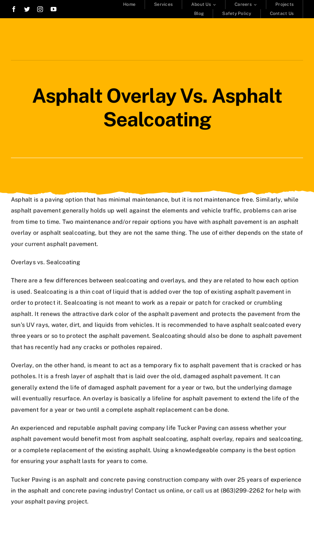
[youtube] (53, 9)
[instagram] (40, 9)
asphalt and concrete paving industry (80, 489)
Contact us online (159, 489)
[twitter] (27, 9)
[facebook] (14, 9)
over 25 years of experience (262, 478)
